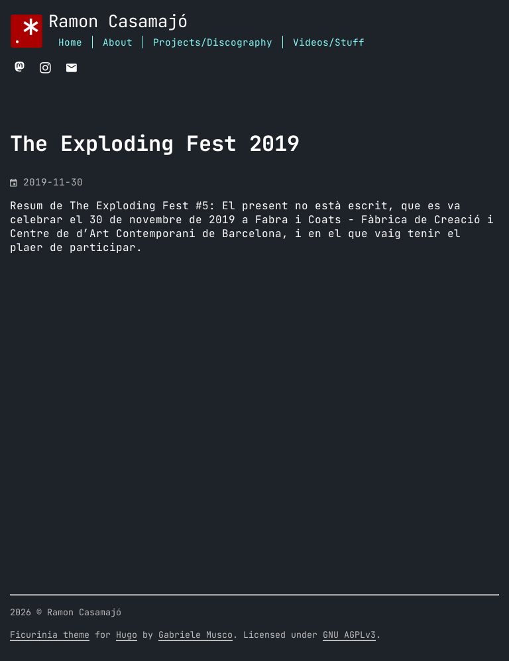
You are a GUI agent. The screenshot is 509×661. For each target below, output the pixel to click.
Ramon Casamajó (118, 22)
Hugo (126, 635)
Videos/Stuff (329, 43)
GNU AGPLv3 (349, 635)
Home (70, 43)
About (118, 43)
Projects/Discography (212, 43)
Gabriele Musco (195, 635)
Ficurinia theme (49, 635)
